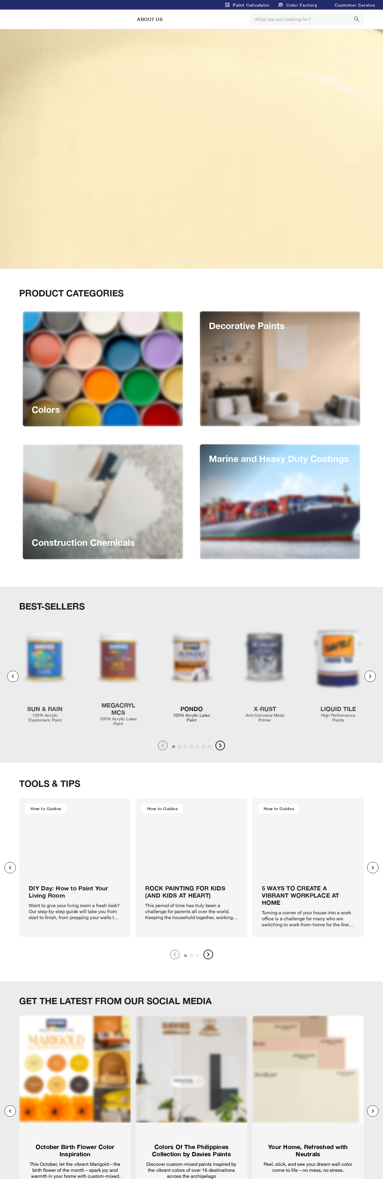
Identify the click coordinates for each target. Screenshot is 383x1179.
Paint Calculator (251, 4)
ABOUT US (149, 19)
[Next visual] (370, 676)
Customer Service (355, 4)
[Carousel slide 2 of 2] (198, 261)
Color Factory (301, 4)
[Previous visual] (13, 676)
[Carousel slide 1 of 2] (184, 261)
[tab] (174, 747)
